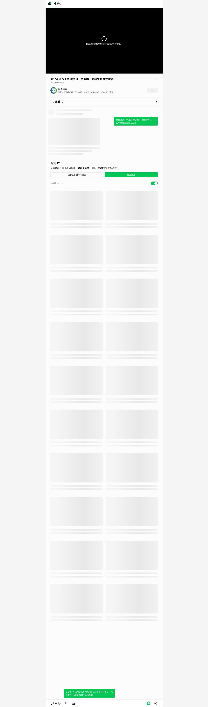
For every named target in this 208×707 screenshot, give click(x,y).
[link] (67, 703)
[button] (55, 703)
